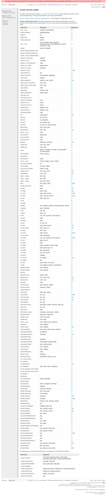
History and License (93, 486)
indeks (103, 4)
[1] (72, 30)
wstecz (91, 4)
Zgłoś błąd (5, 23)
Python (5, 4)
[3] (74, 70)
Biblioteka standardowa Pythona (55, 4)
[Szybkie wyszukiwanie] (96, 7)
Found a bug (102, 492)
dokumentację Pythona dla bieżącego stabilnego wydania (86, 1)
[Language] (18, 4)
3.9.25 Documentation (41, 4)
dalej (95, 4)
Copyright (73, 482)
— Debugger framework (9, 17)
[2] (73, 70)
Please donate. (102, 489)
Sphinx (101, 493)
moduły (99, 4)
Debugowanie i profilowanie (71, 4)
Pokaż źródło (5, 24)
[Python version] (33, 4)
